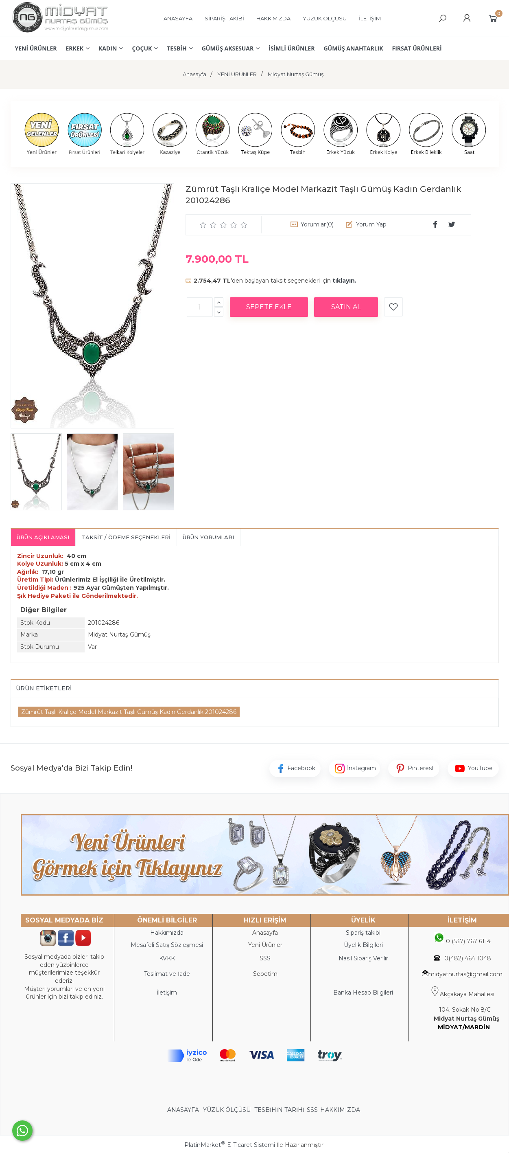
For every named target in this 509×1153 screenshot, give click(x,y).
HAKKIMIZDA (340, 1109)
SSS (312, 1109)
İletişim (167, 992)
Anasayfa (265, 932)
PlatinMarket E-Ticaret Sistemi (229, 1145)
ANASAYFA (184, 1109)
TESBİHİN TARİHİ (279, 1109)
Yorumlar (317, 224)
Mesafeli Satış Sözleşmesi (167, 945)
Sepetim (265, 973)
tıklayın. (344, 280)
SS (267, 958)
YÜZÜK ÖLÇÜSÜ (227, 1109)
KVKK (167, 958)
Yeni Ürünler (265, 945)
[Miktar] (200, 307)
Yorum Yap (371, 224)
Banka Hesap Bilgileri (363, 992)
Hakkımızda (167, 932)
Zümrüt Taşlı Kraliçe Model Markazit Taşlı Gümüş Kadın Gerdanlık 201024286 (128, 712)
